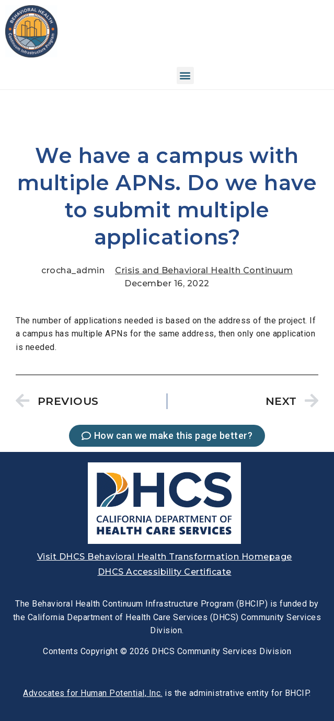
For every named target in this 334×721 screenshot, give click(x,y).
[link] (31, 55)
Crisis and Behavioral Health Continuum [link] (204, 270)
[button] (185, 75)
